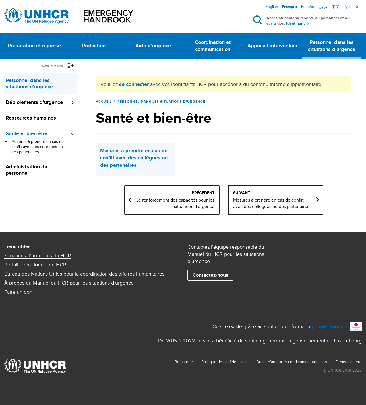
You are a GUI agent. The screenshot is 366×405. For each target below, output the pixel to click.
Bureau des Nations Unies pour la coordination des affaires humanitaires (84, 274)
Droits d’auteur (349, 362)
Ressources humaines (31, 118)
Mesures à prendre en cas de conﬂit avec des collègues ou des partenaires (37, 146)
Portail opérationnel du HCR (35, 265)
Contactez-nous (210, 275)
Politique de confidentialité (224, 362)
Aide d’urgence (153, 45)
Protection (94, 45)
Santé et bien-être (26, 133)
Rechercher (258, 19)
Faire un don (18, 292)
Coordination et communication (213, 45)
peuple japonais (329, 326)
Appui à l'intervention (272, 45)
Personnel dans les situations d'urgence (331, 45)
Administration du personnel (26, 170)
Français (289, 6)
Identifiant (295, 23)
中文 (336, 6)
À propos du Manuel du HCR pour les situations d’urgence (69, 283)
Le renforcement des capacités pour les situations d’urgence (180, 203)
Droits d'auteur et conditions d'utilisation (291, 362)
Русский (350, 6)
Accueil (104, 101)
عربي (323, 6)
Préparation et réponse (34, 45)
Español (308, 6)
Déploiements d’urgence (34, 102)
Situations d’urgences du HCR (37, 255)
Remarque (184, 362)
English (271, 6)
